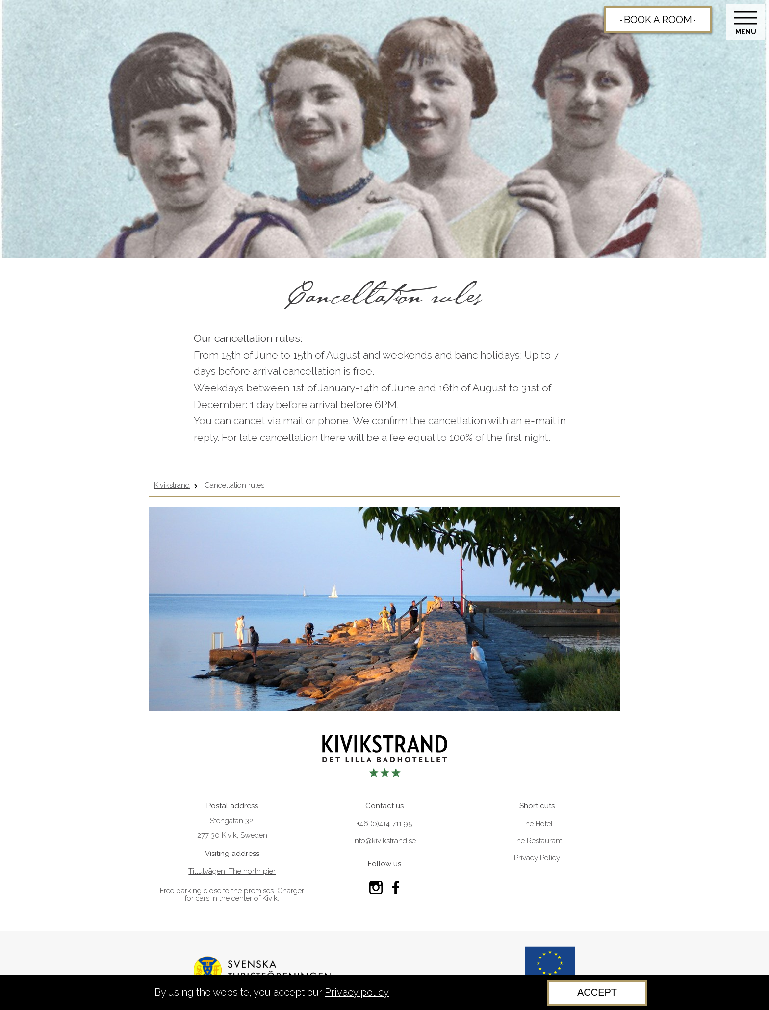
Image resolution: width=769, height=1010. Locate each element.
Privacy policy (357, 992)
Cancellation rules (234, 485)
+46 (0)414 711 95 (384, 824)
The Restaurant (537, 841)
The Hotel (537, 824)
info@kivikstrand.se (384, 841)
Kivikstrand (172, 485)
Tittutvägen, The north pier (232, 871)
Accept (597, 992)
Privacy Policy (537, 858)
